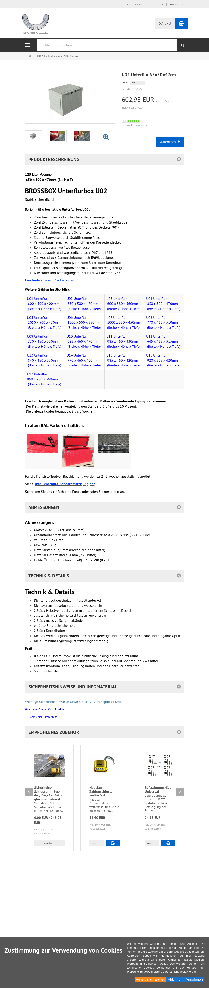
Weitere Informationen (150, 979)
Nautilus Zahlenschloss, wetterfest (100, 791)
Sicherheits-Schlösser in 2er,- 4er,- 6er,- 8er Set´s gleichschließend (48, 793)
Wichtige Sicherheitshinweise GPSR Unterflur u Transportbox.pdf (73, 701)
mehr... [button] (49, 843)
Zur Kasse (134, 4)
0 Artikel (165, 23)
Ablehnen (175, 979)
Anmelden (177, 4)
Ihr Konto (156, 4)
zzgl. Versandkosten (133, 107)
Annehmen (194, 979)
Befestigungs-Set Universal (158, 789)
